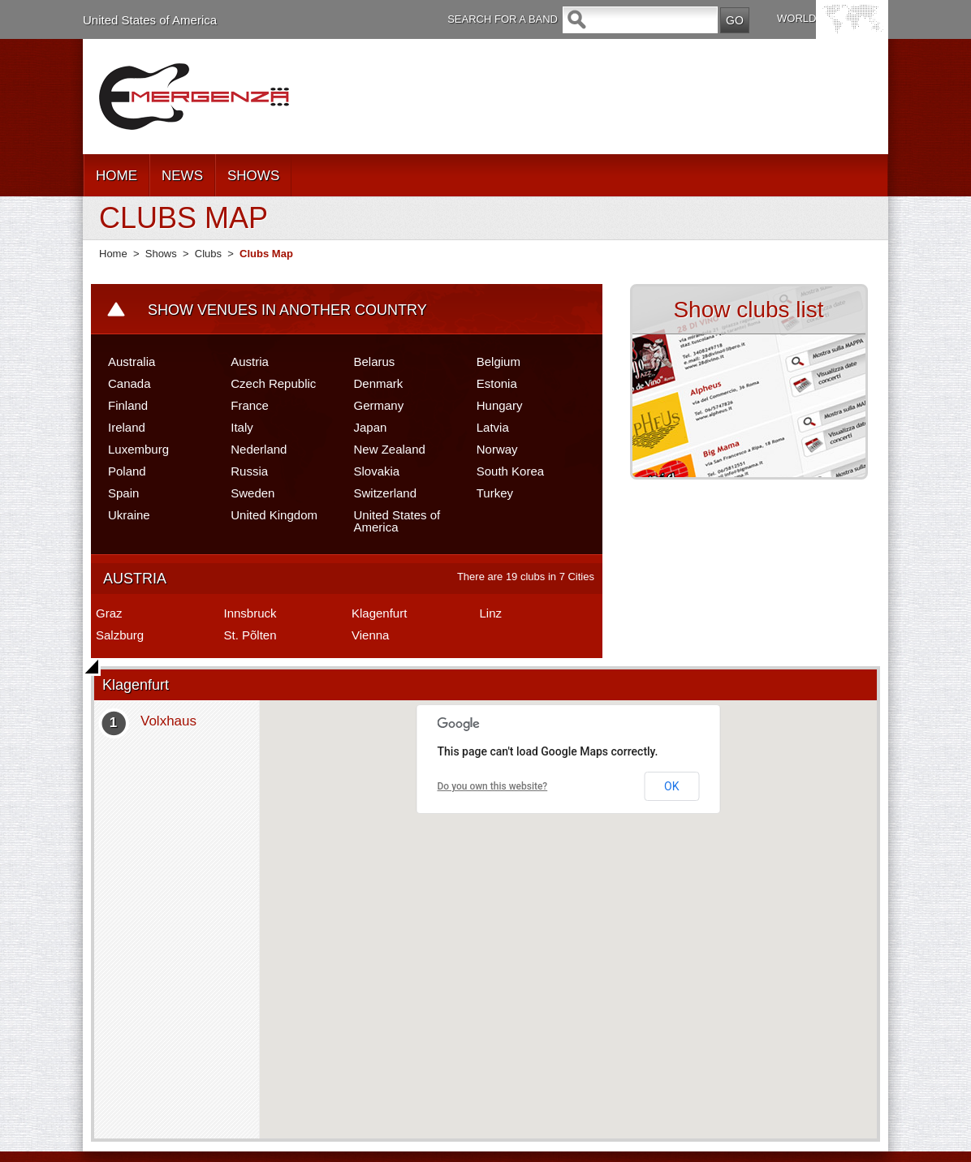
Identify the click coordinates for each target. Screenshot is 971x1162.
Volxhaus (168, 721)
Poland (127, 471)
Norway (497, 449)
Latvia (493, 427)
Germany (379, 405)
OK (671, 786)
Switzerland (385, 493)
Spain (123, 493)
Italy (242, 427)
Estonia (497, 383)
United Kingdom (274, 515)
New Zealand (389, 449)
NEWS (182, 175)
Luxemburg (138, 449)
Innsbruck (250, 613)
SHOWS (253, 175)
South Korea (510, 471)
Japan (370, 427)
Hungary (500, 405)
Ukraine (129, 515)
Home (113, 253)
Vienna (370, 635)
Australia (131, 361)
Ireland (126, 427)
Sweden (252, 493)
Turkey (495, 493)
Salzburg (120, 635)
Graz (109, 613)
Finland (128, 405)
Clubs (208, 253)
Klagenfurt (379, 613)
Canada (129, 383)
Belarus (374, 361)
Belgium (498, 361)
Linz (491, 613)
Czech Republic (273, 383)
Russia (249, 471)
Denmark (379, 383)
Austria (250, 361)
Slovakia (377, 471)
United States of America (150, 20)
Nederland (259, 449)
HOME (116, 175)
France (250, 405)
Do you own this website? (493, 786)
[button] (568, 909)
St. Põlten (250, 635)
